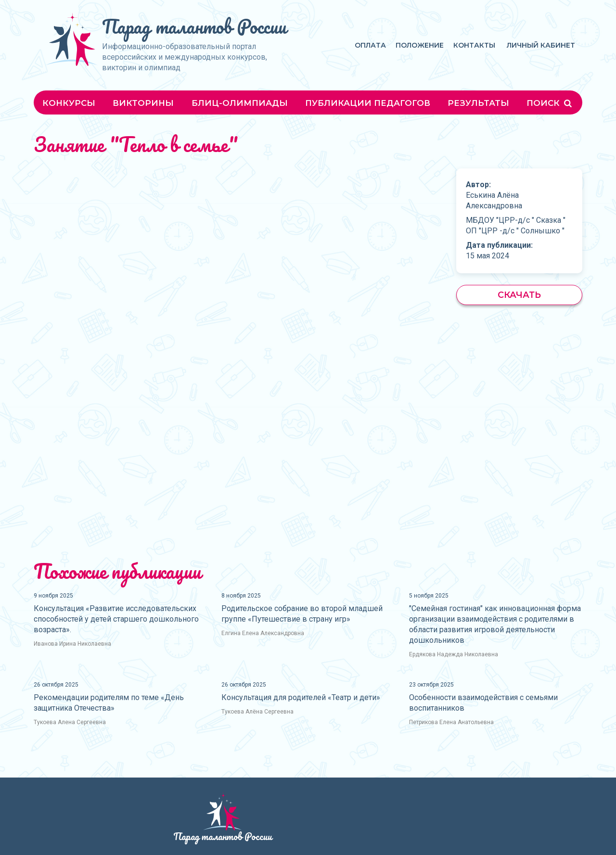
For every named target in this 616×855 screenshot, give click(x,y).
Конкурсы (68, 103)
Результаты (478, 103)
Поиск (550, 103)
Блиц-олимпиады (240, 103)
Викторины (143, 103)
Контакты (474, 45)
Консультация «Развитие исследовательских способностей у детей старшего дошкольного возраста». (116, 619)
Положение (420, 45)
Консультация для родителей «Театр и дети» (300, 697)
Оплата (370, 45)
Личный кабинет (541, 45)
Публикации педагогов (367, 103)
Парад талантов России (194, 26)
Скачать (519, 295)
